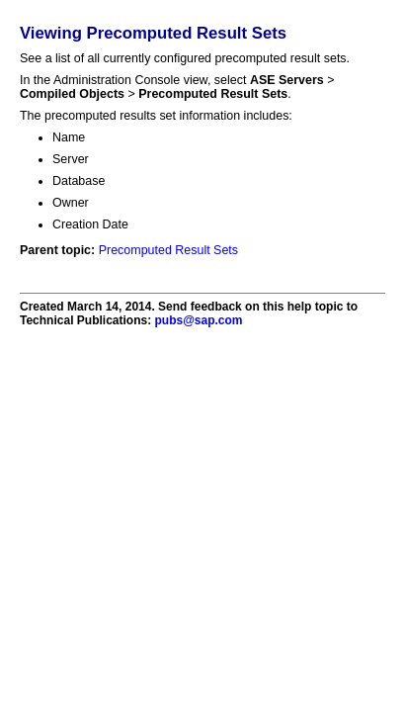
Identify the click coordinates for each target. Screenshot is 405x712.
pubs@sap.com (198, 320)
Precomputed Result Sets (168, 250)
